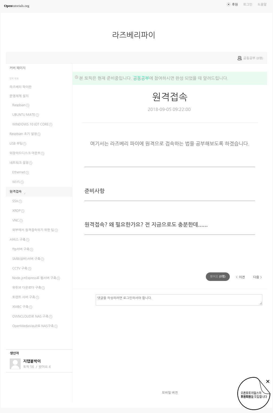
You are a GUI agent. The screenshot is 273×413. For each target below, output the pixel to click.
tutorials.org (16, 6)
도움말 (262, 4)
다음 (256, 277)
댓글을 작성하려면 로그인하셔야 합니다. (179, 300)
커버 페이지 (18, 68)
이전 (242, 277)
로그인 (247, 4)
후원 (235, 4)
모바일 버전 (170, 392)
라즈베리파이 (135, 35)
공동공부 (141, 78)
